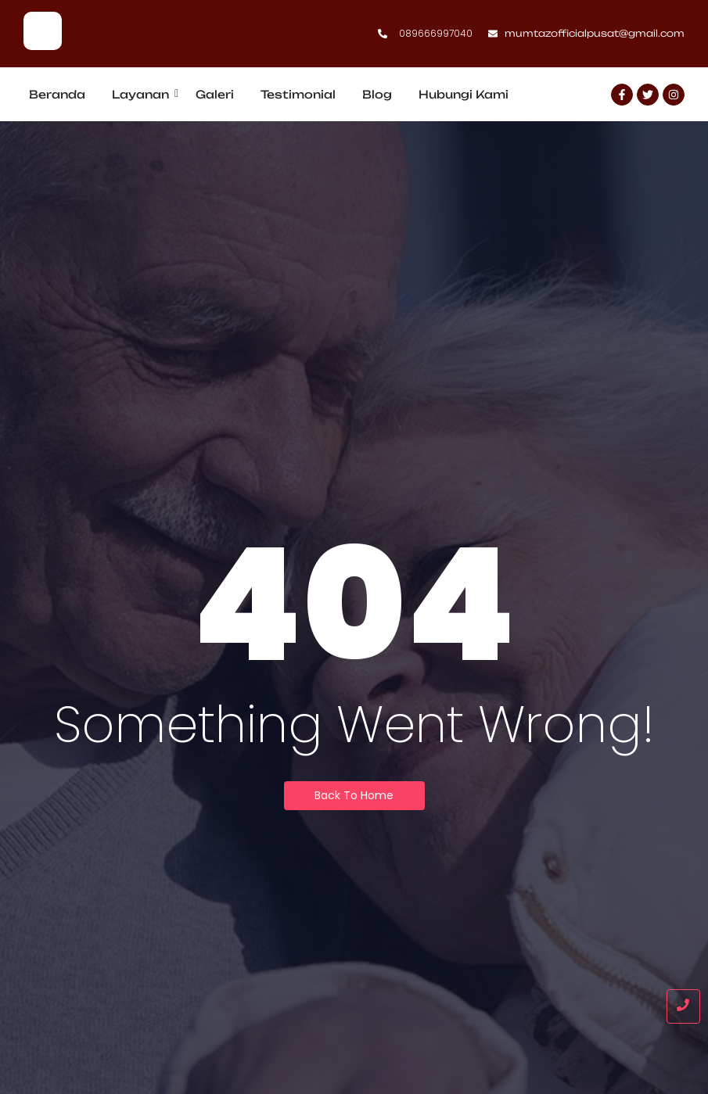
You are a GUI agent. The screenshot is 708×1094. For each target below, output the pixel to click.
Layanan (143, 94)
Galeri (215, 94)
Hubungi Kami (464, 94)
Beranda (57, 94)
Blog (377, 94)
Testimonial (298, 94)
